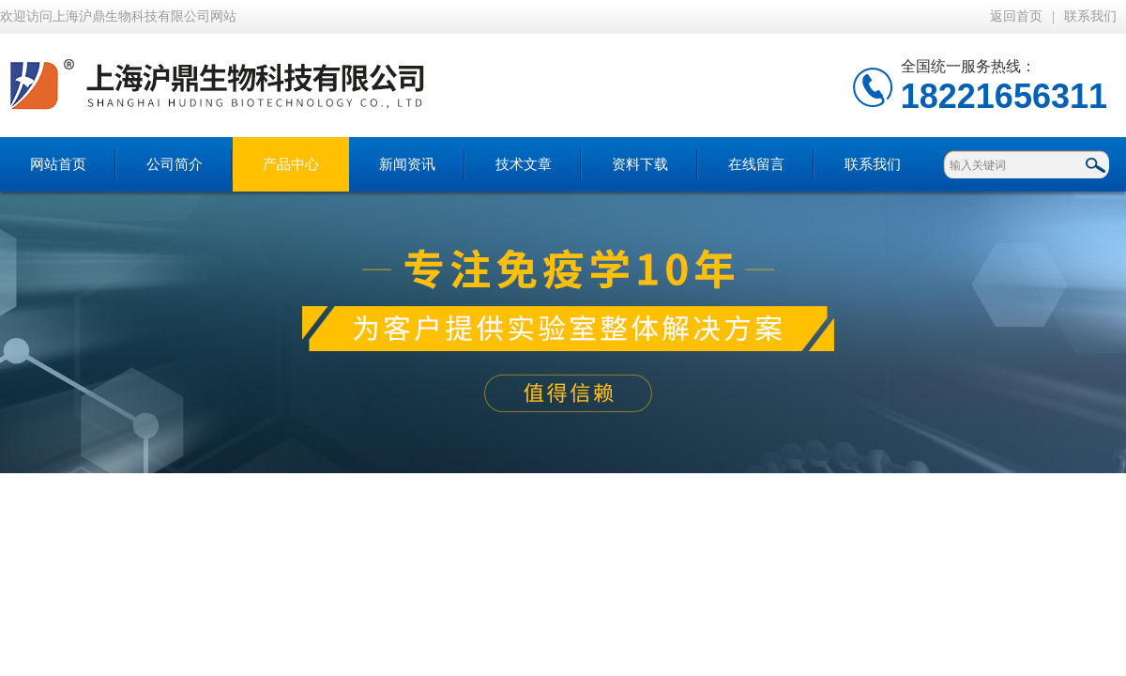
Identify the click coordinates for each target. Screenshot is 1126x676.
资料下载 (640, 164)
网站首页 (58, 164)
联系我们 (1090, 16)
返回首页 (1016, 16)
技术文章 (523, 164)
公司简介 (174, 164)
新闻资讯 (407, 164)
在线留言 (756, 164)
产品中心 (291, 164)
